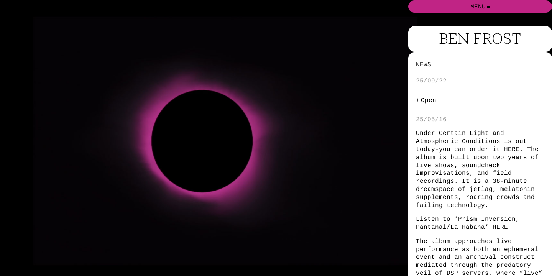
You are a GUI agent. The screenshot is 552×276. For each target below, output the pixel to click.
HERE (511, 149)
